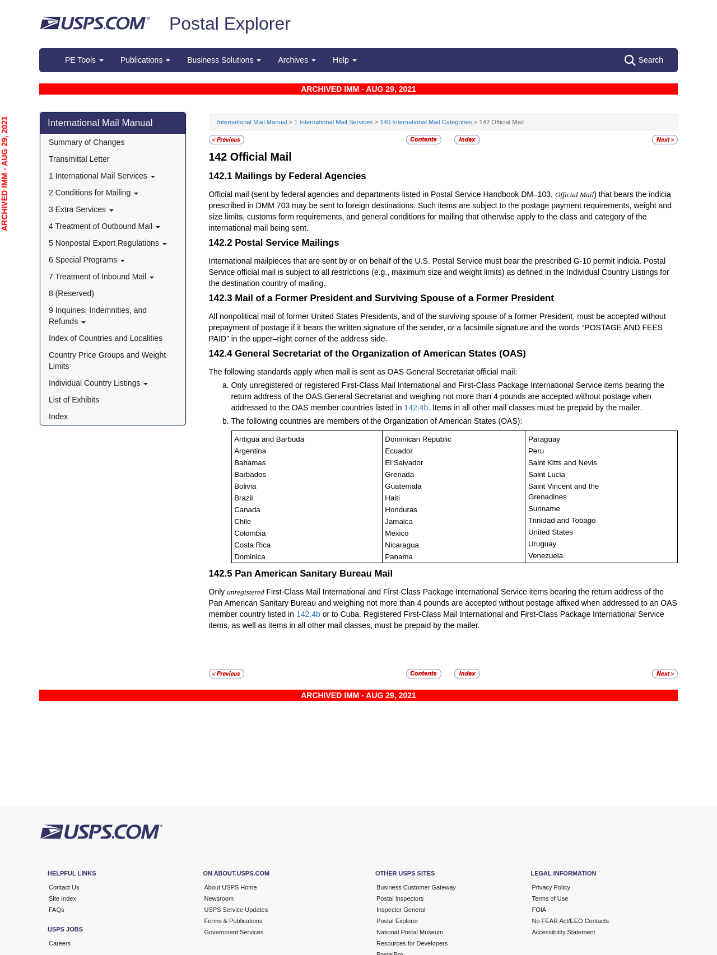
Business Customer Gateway (416, 887)
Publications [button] (145, 59)
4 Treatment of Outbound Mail (104, 226)
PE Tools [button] (84, 59)
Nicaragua (402, 545)
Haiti (392, 498)
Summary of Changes (86, 142)
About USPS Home (230, 887)
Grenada (399, 474)
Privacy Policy (551, 887)
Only (218, 591)
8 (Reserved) (71, 293)
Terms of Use (550, 898)
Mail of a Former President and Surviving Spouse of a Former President (394, 298)
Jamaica (399, 521)
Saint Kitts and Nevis (562, 462)
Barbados (250, 474)
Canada (247, 509)
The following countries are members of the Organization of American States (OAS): (377, 420)
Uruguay (542, 544)
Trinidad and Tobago (562, 520)
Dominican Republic (418, 439)
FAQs (56, 909)
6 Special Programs (87, 259)
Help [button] (345, 59)
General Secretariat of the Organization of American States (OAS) (380, 353)
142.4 (413, 407)
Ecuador (399, 451)
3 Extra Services (81, 209)
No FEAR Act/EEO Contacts (570, 920)
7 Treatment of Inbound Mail (101, 276)
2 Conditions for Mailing (93, 192)
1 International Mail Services (102, 175)
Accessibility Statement (563, 932)
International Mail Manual (100, 123)
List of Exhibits (74, 399)
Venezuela (545, 555)
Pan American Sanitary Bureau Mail (314, 573)
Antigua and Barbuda (269, 439)
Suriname (544, 508)
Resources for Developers (412, 943)
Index (58, 416)
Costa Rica (252, 545)
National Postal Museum (409, 932)
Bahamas (250, 462)
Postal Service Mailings (287, 242)
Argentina (250, 451)
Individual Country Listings (98, 382)
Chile (242, 521)
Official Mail (261, 157)
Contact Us (64, 887)
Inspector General (400, 909)
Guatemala (403, 486)
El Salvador (404, 462)
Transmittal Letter (79, 159)
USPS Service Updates (236, 909)
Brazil (243, 498)
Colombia (250, 533)
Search (644, 60)
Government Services (234, 932)
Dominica (249, 557)
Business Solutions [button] (224, 59)
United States (550, 532)
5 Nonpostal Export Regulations (108, 242)
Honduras (401, 509)
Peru (536, 451)
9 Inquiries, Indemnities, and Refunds (98, 316)
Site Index (62, 898)
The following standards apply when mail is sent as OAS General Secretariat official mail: (363, 371)
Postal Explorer (230, 23)
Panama (399, 557)
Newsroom (219, 898)
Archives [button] (297, 59)
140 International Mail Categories (426, 122)
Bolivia (245, 486)
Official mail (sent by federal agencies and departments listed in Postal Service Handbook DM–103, (382, 194)
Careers (60, 943)
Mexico (396, 533)
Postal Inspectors (399, 898)
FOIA (539, 909)
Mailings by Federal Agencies (300, 176)
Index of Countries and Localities (105, 338)
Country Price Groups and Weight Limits (107, 360)
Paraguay (544, 439)
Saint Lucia (546, 474)
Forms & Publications (233, 920)
